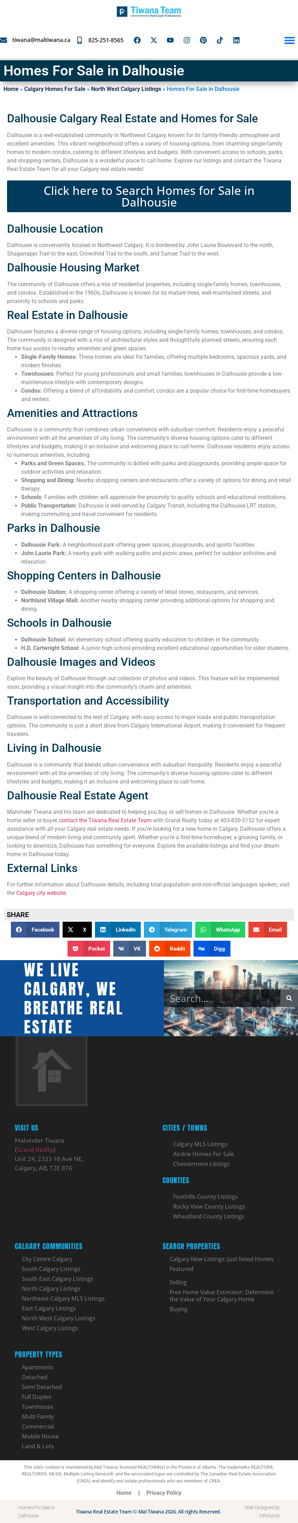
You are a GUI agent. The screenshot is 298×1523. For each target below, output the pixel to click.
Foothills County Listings (205, 1196)
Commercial (38, 1426)
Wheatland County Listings (208, 1216)
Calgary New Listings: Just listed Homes (222, 1259)
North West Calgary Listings (126, 89)
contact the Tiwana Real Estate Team (105, 820)
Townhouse (37, 1407)
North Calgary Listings (51, 1288)
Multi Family (38, 1416)
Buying (179, 1309)
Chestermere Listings (201, 1164)
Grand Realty (35, 1149)
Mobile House (40, 1436)
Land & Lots (38, 1446)
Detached (34, 1377)
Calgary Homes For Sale (54, 89)
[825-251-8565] (79, 40)
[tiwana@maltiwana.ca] (3, 40)
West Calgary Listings (50, 1328)
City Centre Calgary (47, 1259)
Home (11, 89)
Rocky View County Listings (209, 1206)
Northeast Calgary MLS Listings (63, 1298)
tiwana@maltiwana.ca (41, 40)
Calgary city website (41, 893)
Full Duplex (36, 1397)
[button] (289, 40)
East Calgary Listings (49, 1308)
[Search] (289, 998)
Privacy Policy (164, 1493)
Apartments (37, 1367)
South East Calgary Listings (57, 1279)
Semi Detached (42, 1387)
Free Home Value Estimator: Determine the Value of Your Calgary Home (222, 1295)
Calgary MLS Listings (200, 1144)
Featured (182, 1269)
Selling (178, 1282)
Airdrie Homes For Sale (203, 1154)
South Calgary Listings (51, 1269)
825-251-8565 (105, 40)
